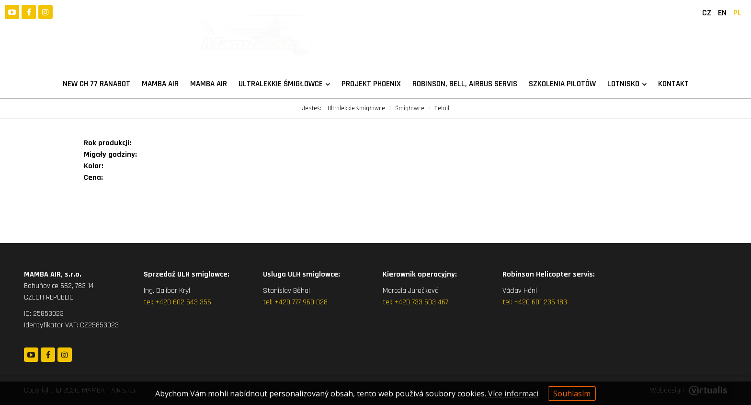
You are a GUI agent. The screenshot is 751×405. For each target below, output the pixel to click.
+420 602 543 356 (183, 302)
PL (737, 12)
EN (722, 12)
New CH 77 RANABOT (96, 84)
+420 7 (404, 302)
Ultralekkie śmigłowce (284, 84)
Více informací (513, 393)
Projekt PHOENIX (371, 84)
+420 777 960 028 (301, 302)
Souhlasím (572, 393)
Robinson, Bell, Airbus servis (464, 84)
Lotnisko (627, 84)
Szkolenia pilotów (562, 84)
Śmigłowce (409, 108)
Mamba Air (208, 84)
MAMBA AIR (160, 84)
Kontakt (673, 84)
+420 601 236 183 (540, 302)
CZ (706, 12)
